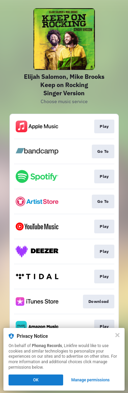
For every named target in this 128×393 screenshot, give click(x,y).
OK (36, 380)
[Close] (117, 335)
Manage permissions (90, 380)
